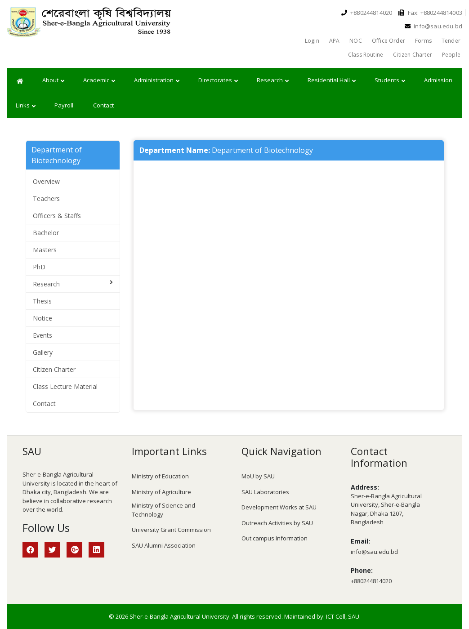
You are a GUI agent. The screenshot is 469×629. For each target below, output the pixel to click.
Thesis (42, 301)
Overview (46, 181)
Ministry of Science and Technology (163, 509)
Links (26, 105)
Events (42, 335)
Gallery (43, 352)
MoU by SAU (258, 476)
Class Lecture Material (65, 386)
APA (334, 41)
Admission (438, 80)
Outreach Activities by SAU (277, 523)
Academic (99, 80)
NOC (355, 41)
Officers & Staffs (57, 215)
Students (390, 80)
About (53, 80)
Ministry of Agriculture (161, 492)
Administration (156, 80)
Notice (42, 318)
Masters (45, 249)
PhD (39, 267)
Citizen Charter (412, 54)
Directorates (218, 80)
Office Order (388, 41)
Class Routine (365, 54)
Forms (423, 41)
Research (273, 80)
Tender (451, 41)
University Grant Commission (171, 530)
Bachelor (46, 232)
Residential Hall (332, 80)
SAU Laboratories (265, 492)
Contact (103, 105)
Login (312, 41)
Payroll (63, 105)
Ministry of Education (160, 476)
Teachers (46, 198)
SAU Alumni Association (164, 545)
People (451, 54)
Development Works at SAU (279, 507)
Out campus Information (274, 538)
